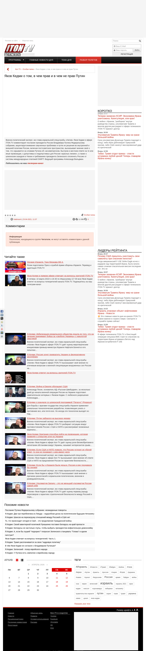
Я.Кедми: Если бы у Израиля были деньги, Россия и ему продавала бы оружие (59, 466)
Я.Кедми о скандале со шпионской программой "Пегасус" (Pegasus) (59, 402)
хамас (78, 598)
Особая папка (89, 215)
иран (131, 584)
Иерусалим (97, 577)
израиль (106, 583)
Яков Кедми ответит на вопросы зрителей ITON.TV (51, 373)
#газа (129, 567)
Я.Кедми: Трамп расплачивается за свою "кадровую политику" (33, 542)
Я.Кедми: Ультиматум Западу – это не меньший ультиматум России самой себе (59, 484)
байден (126, 577)
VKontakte (12, 54)
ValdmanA (17, 219)
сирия (108, 594)
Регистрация (127, 54)
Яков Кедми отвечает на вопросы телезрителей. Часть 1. (30, 539)
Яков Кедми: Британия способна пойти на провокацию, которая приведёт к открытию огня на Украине (57, 435)
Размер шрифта (124, 610)
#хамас (78, 577)
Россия (108, 577)
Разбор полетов (88, 60)
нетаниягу (119, 589)
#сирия (114, 572)
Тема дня (66, 60)
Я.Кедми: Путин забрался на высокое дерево (48, 418)
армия (118, 577)
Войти (137, 50)
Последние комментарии (17, 622)
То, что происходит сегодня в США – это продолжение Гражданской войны (38, 521)
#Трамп (103, 567)
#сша (122, 572)
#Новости (93, 567)
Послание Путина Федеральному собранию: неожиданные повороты (36, 510)
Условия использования (39, 619)
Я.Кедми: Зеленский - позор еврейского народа (26, 549)
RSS (19, 54)
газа (77, 584)
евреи (84, 584)
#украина (131, 572)
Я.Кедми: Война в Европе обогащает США (47, 386)
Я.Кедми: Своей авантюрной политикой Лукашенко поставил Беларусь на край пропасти (44, 524)
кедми (78, 589)
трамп (123, 594)
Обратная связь (27, 40)
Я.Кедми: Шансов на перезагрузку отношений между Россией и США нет (37, 517)
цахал (85, 598)
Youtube (5, 54)
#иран (79, 572)
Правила (33, 616)
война (134, 577)
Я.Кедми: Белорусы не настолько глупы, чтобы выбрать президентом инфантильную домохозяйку (49, 528)
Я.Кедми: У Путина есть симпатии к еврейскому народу (30, 553)
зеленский (93, 584)
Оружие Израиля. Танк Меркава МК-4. (45, 262)
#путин (87, 572)
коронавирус (97, 589)
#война (121, 567)
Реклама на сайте (11, 40)
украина (132, 593)
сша (116, 593)
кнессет (86, 589)
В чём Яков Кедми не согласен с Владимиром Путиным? (30, 546)
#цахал (87, 577)
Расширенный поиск (15, 619)
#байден (112, 567)
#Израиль (81, 566)
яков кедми (95, 598)
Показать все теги (82, 604)
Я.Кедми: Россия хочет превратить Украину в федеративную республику (56, 355)
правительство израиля (85, 594)
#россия (105, 572)
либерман (109, 589)
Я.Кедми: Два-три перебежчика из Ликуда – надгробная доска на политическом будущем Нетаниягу (49, 514)
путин (100, 593)
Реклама (33, 622)
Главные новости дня (41, 60)
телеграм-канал (35, 163)
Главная (11, 613)
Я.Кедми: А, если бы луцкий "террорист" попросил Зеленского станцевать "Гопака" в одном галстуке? (46, 533)
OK (15, 54)
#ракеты (96, 572)
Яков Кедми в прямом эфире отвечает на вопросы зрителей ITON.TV (60, 276)
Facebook (9, 54)
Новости (11, 616)
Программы (15, 60)
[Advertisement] (73, 18)
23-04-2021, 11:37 (30, 219)
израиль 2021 (121, 584)
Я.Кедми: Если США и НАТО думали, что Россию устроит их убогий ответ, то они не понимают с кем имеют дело (59, 451)
